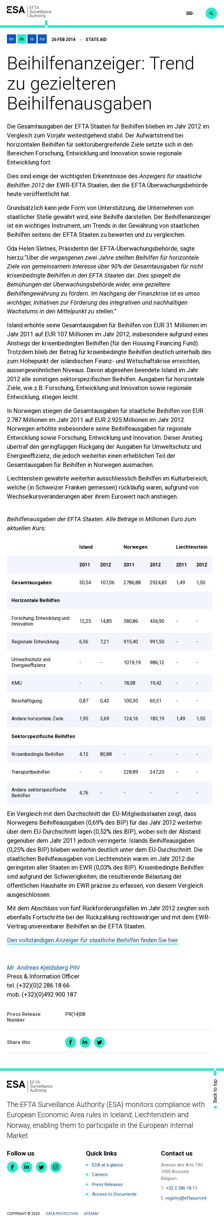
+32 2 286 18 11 (181, 1188)
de (21, 39)
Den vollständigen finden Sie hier (92, 940)
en (11, 39)
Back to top (215, 1091)
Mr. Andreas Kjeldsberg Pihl (43, 967)
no (42, 39)
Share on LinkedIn (85, 1042)
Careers (100, 1175)
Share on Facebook (70, 1042)
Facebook (12, 1167)
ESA (29, 12)
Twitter (41, 1167)
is (32, 39)
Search (211, 13)
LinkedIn (26, 1167)
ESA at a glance (107, 1165)
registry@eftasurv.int (186, 1198)
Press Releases (107, 1185)
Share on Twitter (99, 1042)
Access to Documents (114, 1194)
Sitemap (91, 1214)
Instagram (55, 1167)
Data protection (62, 1214)
